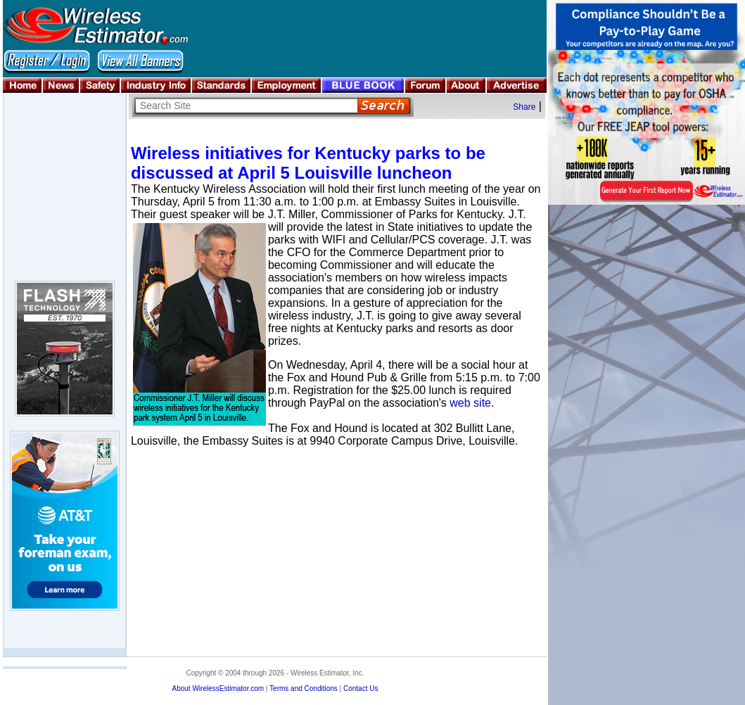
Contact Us (360, 688)
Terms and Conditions (303, 688)
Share (524, 107)
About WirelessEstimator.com (218, 688)
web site (470, 403)
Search (383, 106)
